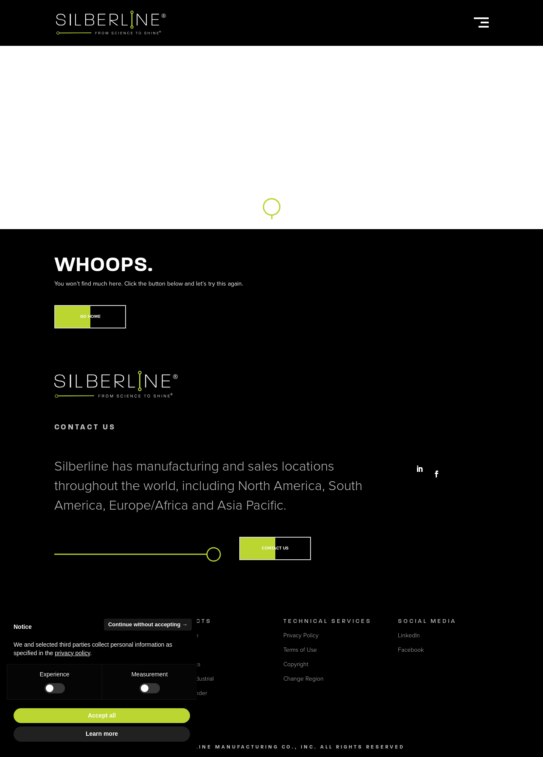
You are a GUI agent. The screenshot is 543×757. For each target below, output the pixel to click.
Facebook (411, 649)
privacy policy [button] (72, 653)
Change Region (303, 678)
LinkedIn (409, 635)
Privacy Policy (301, 635)
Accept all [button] (102, 715)
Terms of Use (300, 649)
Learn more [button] (102, 733)
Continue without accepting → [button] (148, 624)
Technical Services (327, 621)
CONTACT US (275, 548)
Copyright (295, 664)
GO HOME (90, 316)
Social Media (427, 621)
